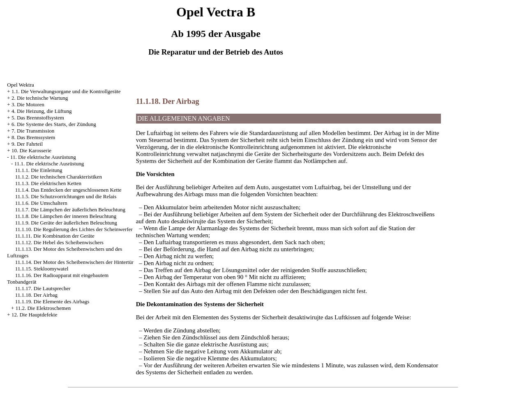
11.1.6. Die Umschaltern (41, 203)
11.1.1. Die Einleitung (38, 170)
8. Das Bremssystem (33, 137)
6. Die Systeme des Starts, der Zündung (54, 124)
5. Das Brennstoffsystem (38, 118)
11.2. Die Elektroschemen (43, 308)
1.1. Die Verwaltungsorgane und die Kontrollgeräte (66, 91)
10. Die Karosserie (31, 150)
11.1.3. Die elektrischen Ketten (48, 183)
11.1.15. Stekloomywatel (42, 269)
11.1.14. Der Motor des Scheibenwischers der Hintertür (74, 262)
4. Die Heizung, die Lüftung (42, 111)
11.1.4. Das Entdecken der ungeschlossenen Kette (68, 190)
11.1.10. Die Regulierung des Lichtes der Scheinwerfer (74, 229)
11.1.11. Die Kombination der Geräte (55, 236)
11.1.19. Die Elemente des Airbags (52, 301)
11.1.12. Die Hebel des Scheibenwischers (59, 242)
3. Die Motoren (28, 104)
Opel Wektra (20, 85)
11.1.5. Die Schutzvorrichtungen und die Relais (65, 196)
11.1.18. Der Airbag (36, 295)
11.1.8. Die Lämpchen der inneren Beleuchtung (65, 216)
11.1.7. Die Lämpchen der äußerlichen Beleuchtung (70, 209)
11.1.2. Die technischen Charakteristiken (58, 177)
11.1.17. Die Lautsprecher (43, 288)
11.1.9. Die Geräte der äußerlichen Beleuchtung (66, 223)
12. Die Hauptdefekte (35, 315)
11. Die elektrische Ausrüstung (43, 157)
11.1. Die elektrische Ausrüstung (49, 163)
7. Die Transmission (33, 131)
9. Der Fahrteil (27, 144)
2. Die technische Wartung (40, 98)
